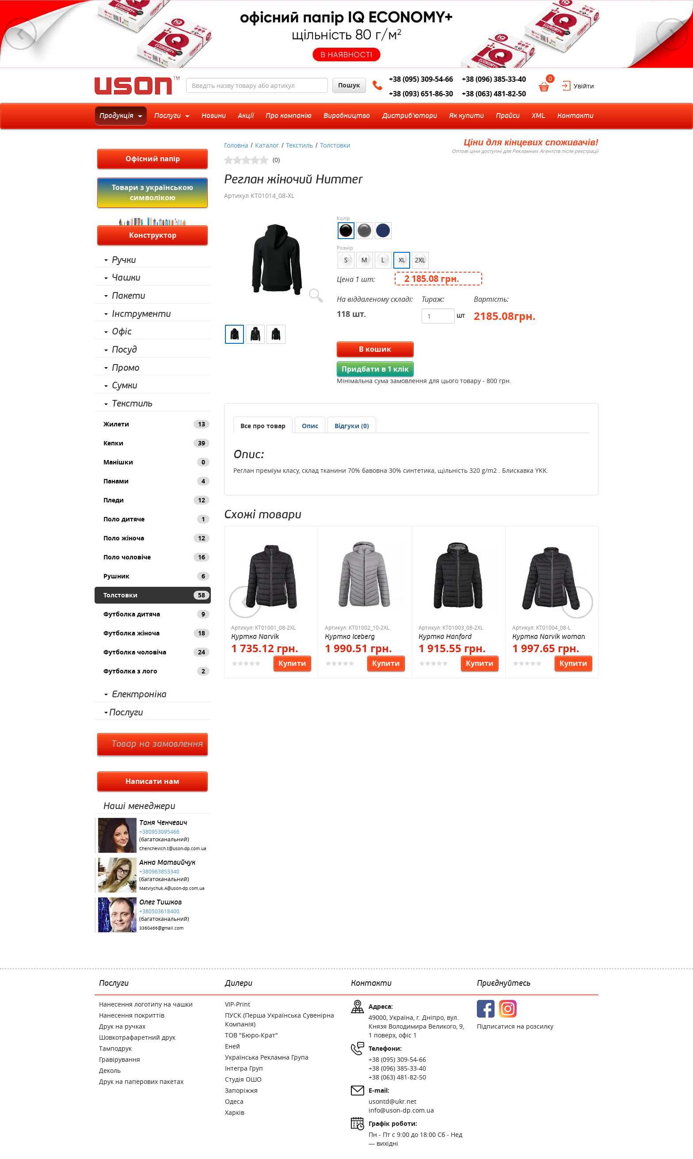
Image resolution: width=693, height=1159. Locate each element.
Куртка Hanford (445, 636)
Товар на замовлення (157, 744)
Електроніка (139, 694)
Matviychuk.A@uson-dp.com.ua (172, 888)
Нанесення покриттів (131, 1015)
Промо (125, 368)
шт (461, 315)
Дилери (238, 983)
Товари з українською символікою (152, 192)
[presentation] (310, 426)
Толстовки (156, 595)
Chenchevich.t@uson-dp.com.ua (172, 848)
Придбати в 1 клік (375, 369)
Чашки (126, 278)
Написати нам (152, 781)
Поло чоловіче (156, 557)
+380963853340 (159, 871)
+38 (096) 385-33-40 (494, 79)
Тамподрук (115, 1048)
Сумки (124, 385)
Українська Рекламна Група (266, 1057)
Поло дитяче (156, 519)
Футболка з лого (156, 671)
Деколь (110, 1070)
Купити (292, 663)
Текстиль (132, 404)
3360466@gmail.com (161, 928)
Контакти (371, 983)
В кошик (375, 349)
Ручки (124, 260)
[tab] (263, 425)
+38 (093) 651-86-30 (421, 94)
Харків (234, 1112)
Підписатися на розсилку (515, 1026)
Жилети (156, 424)
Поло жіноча (156, 538)
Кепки (156, 443)
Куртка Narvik (255, 636)
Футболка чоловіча (156, 652)
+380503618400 (159, 911)
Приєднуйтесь (503, 983)
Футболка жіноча (156, 633)
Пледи (156, 500)
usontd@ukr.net (392, 1101)
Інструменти (141, 314)
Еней (232, 1046)
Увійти (584, 86)
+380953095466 (159, 831)
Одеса (234, 1101)
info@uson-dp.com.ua (401, 1110)
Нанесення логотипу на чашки (146, 1004)
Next (672, 34)
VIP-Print (237, 1004)
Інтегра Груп (244, 1068)
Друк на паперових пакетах (141, 1081)
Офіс (122, 332)
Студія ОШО (243, 1079)
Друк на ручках (122, 1026)
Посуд (124, 350)
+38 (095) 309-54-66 (421, 79)
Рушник (156, 576)
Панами (156, 481)
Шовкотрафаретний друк (137, 1037)
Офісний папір (153, 158)
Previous (20, 34)
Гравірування (119, 1059)
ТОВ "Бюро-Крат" (251, 1035)
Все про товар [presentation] (263, 426)
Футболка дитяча (156, 614)
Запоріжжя (241, 1090)
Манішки (156, 462)
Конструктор (152, 235)
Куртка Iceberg (350, 636)
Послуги (126, 712)
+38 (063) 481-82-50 (494, 94)
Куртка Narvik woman (548, 636)
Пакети (128, 296)
